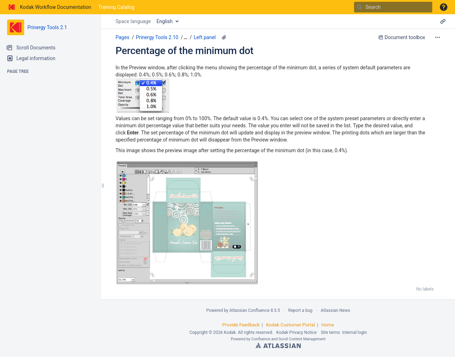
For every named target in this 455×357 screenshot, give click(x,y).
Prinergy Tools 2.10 (157, 37)
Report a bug (300, 310)
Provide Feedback (240, 324)
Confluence (261, 339)
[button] (443, 7)
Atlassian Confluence (249, 310)
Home (327, 324)
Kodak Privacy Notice (296, 332)
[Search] (359, 7)
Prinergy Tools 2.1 (47, 27)
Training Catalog (116, 7)
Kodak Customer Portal (290, 324)
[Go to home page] (49, 7)
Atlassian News (335, 310)
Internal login (354, 332)
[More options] (437, 37)
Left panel (205, 37)
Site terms (330, 332)
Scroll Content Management (302, 339)
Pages (122, 37)
